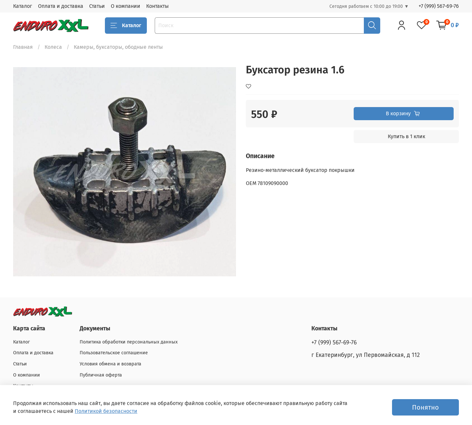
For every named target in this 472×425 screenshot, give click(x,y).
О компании (125, 6)
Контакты (157, 6)
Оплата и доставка (60, 6)
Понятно (425, 407)
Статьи (97, 6)
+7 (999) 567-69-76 (439, 6)
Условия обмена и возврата (110, 364)
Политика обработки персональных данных (129, 342)
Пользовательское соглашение (114, 353)
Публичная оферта (101, 375)
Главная (23, 47)
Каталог (22, 6)
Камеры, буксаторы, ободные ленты (118, 47)
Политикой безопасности (106, 411)
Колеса (53, 47)
